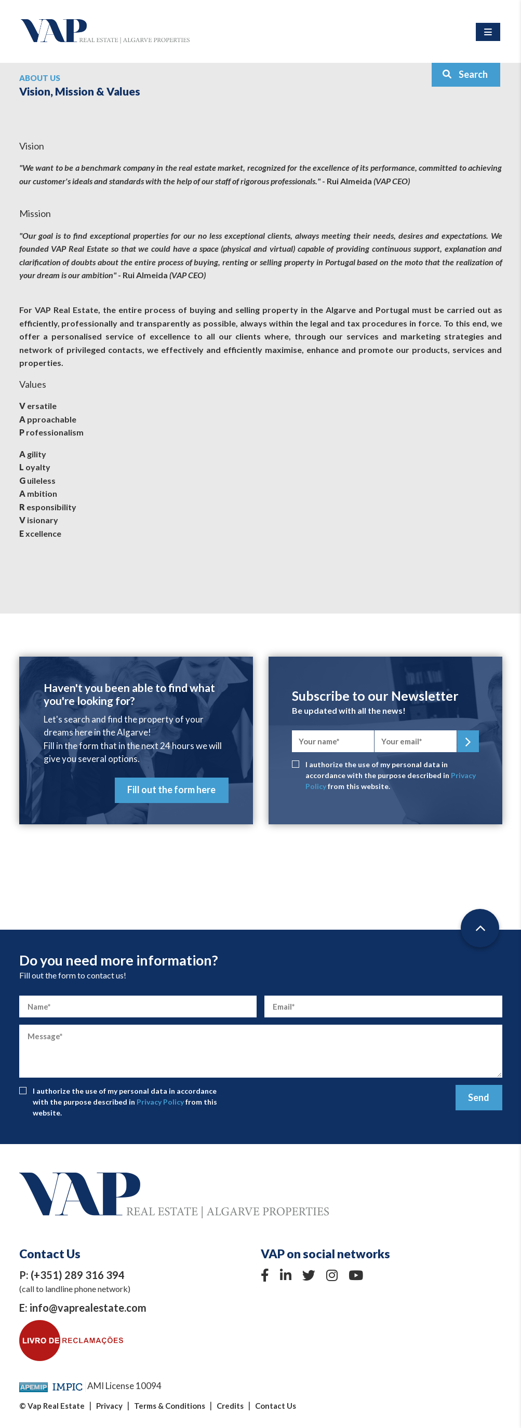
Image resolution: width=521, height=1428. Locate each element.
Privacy (109, 1405)
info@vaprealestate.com (88, 1307)
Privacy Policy (160, 1101)
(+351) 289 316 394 (78, 1275)
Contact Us (275, 1405)
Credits (230, 1405)
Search (465, 74)
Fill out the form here (171, 789)
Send (478, 1097)
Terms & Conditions (169, 1405)
